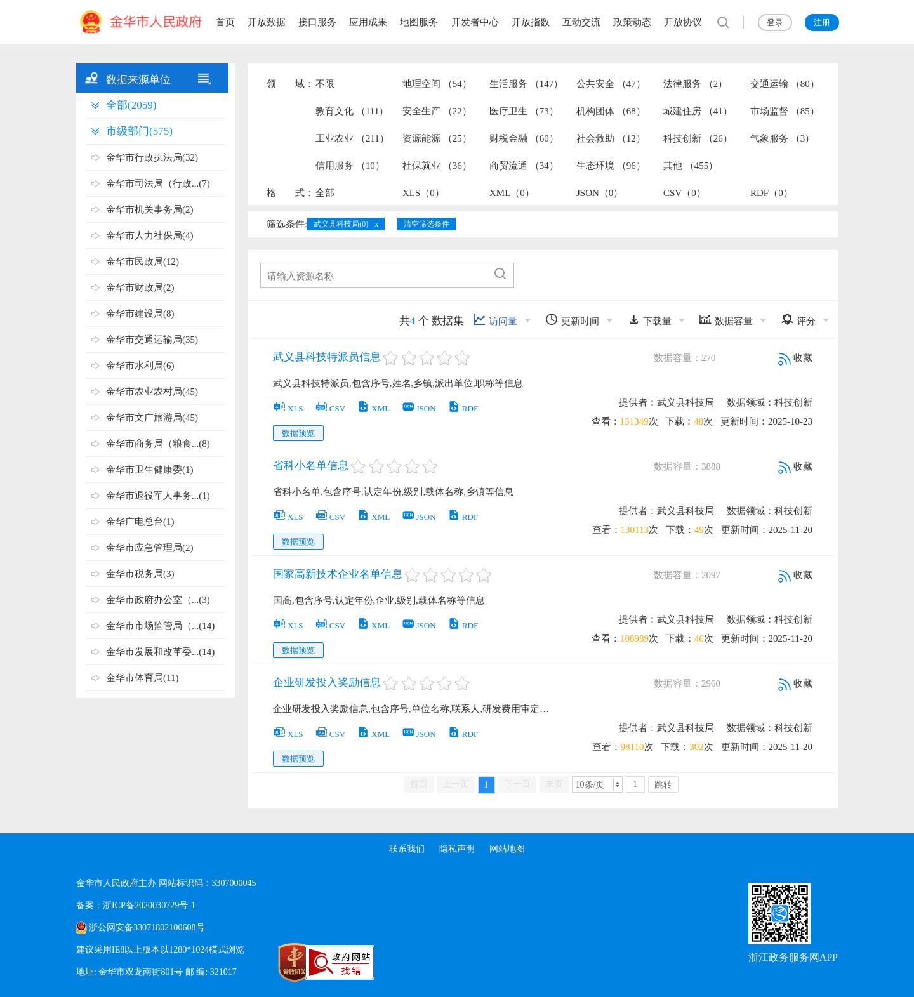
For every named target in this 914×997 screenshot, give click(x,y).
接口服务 (317, 22)
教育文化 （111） (351, 111)
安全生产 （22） (437, 111)
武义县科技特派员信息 (327, 357)
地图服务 (419, 22)
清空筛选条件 (426, 224)
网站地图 (508, 849)
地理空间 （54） (437, 84)
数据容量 (726, 319)
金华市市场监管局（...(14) (160, 626)
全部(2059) (131, 105)
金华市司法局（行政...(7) (158, 183)
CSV (330, 408)
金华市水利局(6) (140, 365)
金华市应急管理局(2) (150, 548)
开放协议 (683, 22)
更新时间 (572, 319)
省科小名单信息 (310, 465)
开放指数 (531, 22)
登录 (775, 22)
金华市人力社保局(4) (150, 235)
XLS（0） (423, 193)
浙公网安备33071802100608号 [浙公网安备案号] (146, 927)
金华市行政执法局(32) (152, 157)
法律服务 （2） (695, 84)
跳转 (663, 784)
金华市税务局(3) (140, 574)
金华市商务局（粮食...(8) (158, 444)
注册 (822, 22)
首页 (225, 22)
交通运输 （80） (784, 84)
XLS (288, 408)
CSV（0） (684, 193)
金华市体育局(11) (142, 678)
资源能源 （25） (437, 138)
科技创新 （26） (697, 138)
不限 (324, 84)
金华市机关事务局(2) (150, 209)
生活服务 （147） (526, 84)
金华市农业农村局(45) (152, 391)
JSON (419, 408)
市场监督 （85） (784, 111)
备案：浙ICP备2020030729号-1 (135, 905)
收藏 (795, 358)
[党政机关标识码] (266, 962)
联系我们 (406, 849)
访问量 (495, 319)
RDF (462, 408)
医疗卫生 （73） (524, 111)
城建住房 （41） (697, 111)
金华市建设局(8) (140, 313)
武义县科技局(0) (341, 224)
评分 (798, 319)
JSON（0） (599, 193)
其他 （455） (690, 166)
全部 (324, 193)
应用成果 (368, 22)
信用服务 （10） (350, 166)
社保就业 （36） (437, 166)
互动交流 (581, 22)
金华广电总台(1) (140, 522)
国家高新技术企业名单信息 (337, 574)
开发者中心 (475, 22)
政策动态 (632, 22)
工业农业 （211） (352, 138)
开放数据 (267, 22)
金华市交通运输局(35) (152, 339)
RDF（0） (771, 193)
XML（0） (511, 193)
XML (373, 408)
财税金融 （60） (524, 138)
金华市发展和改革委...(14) (160, 652)
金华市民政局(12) (142, 261)
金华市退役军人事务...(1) (158, 496)
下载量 (649, 319)
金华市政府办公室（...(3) (158, 600)
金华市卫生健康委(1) (150, 470)
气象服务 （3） (782, 138)
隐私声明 (457, 849)
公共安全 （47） (611, 84)
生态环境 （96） (611, 166)
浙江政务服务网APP (793, 957)
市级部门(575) (139, 131)
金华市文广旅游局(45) (152, 418)
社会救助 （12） (611, 138)
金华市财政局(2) (140, 287)
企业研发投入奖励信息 (327, 682)
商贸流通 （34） (524, 166)
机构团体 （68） (611, 111)
